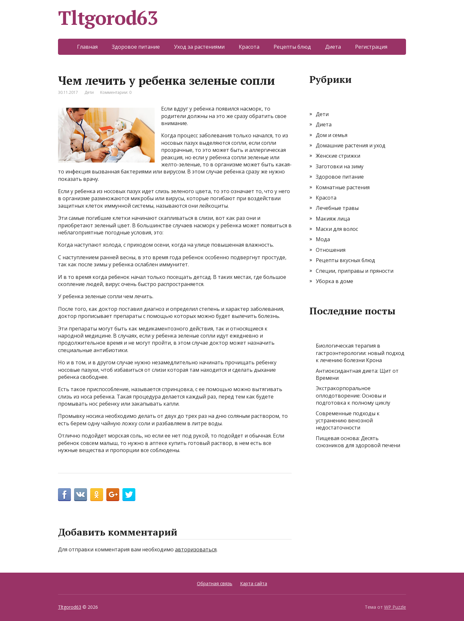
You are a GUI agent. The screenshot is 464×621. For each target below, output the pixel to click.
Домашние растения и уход (350, 145)
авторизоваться (196, 549)
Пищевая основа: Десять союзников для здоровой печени (358, 442)
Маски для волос (337, 228)
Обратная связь (214, 583)
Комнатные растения (343, 187)
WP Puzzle (395, 607)
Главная (87, 46)
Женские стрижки (338, 155)
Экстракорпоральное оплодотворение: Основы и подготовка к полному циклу (353, 395)
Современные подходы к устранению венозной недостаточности (348, 420)
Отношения (330, 249)
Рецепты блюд (292, 46)
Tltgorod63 (108, 18)
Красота (249, 46)
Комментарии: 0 (115, 92)
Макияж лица (333, 218)
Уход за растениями (199, 46)
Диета (333, 46)
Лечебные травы (337, 208)
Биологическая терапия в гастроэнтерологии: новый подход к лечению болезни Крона (360, 353)
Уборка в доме (334, 281)
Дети (89, 92)
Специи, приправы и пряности (354, 270)
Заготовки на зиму (339, 166)
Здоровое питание (136, 46)
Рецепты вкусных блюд (345, 260)
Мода (323, 239)
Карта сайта (253, 583)
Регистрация (371, 46)
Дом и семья (331, 135)
